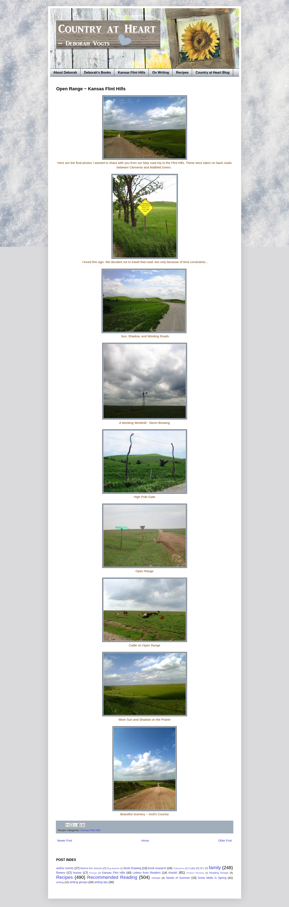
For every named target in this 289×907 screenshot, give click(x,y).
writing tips (101, 882)
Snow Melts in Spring (212, 877)
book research (157, 868)
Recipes (182, 72)
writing (60, 882)
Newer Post (64, 840)
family (215, 867)
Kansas (93, 873)
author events (65, 868)
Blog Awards (113, 868)
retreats (156, 878)
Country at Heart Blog (212, 72)
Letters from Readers (147, 872)
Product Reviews (195, 873)
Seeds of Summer (178, 877)
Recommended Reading (112, 877)
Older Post (225, 840)
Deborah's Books (97, 72)
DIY (202, 868)
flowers (60, 872)
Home (145, 840)
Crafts (191, 868)
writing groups (79, 882)
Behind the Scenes (91, 868)
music (172, 873)
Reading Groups (218, 872)
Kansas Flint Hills (131, 72)
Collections (178, 868)
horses (77, 872)
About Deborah (65, 72)
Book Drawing (132, 868)
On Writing (160, 72)
